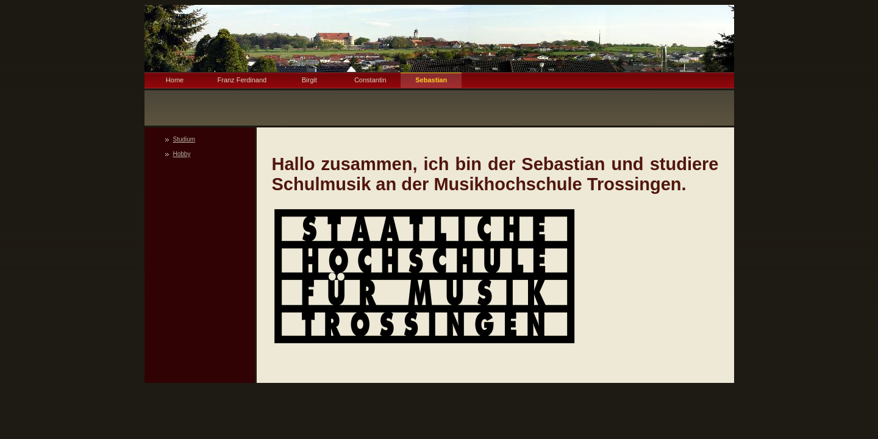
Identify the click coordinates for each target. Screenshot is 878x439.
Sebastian (431, 80)
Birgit (309, 80)
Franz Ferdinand (242, 80)
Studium (184, 139)
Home (175, 80)
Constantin (370, 80)
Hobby (182, 154)
